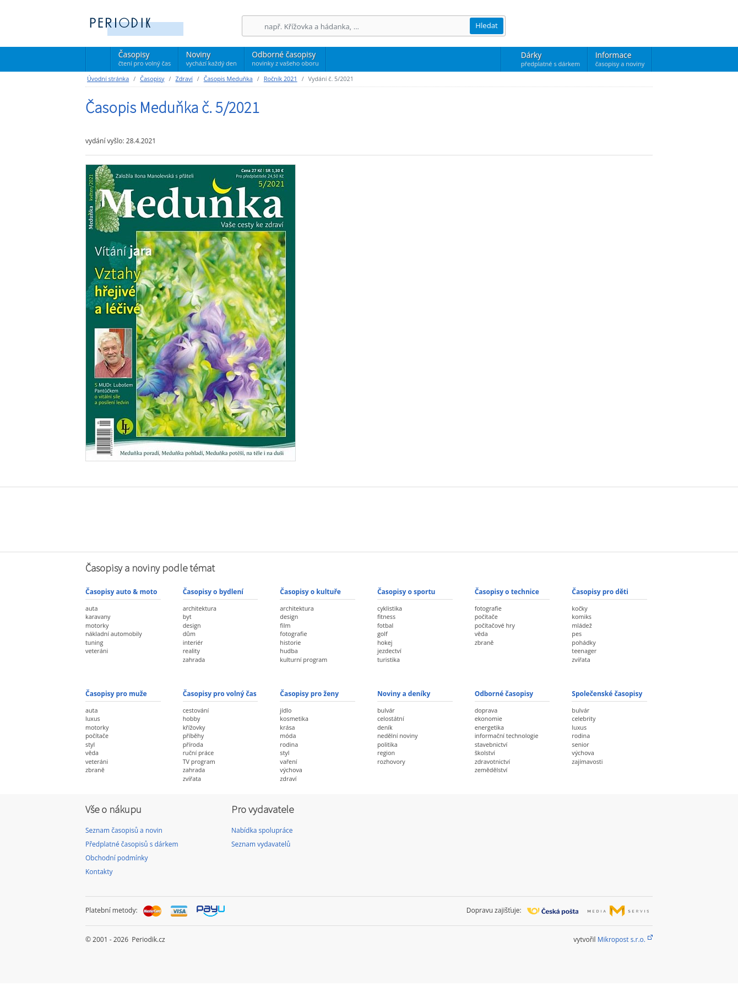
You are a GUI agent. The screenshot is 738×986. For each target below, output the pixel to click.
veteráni (96, 650)
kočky (579, 608)
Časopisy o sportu (406, 591)
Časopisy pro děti (600, 591)
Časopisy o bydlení (213, 591)
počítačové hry (495, 625)
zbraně (484, 642)
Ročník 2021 (280, 78)
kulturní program (303, 659)
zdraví (288, 778)
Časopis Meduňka (228, 78)
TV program (199, 761)
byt (187, 616)
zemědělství (491, 770)
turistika (388, 659)
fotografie (293, 633)
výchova (291, 770)
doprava (486, 710)
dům (189, 633)
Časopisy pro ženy (309, 693)
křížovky (194, 727)
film (285, 625)
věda (481, 633)
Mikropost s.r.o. (621, 939)
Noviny (211, 58)
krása (287, 727)
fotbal (385, 625)
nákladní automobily (113, 633)
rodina (289, 744)
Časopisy (144, 60)
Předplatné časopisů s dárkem (131, 844)
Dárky (550, 59)
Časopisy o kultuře (310, 591)
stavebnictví (491, 744)
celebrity (583, 718)
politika (387, 744)
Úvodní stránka (108, 78)
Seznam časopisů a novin (123, 830)
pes (577, 633)
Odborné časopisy (285, 58)
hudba (288, 650)
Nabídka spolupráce (262, 830)
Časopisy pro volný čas (220, 693)
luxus (92, 718)
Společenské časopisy (607, 693)
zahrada (194, 659)
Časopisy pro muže (116, 693)
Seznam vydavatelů (260, 844)
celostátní (390, 718)
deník (385, 727)
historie (290, 642)
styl (90, 744)
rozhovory (391, 761)
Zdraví (183, 78)
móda (288, 735)
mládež (582, 625)
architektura (199, 608)
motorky (96, 625)
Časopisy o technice (507, 591)
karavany (98, 616)
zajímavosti (587, 761)
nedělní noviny (397, 735)
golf (382, 633)
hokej (385, 642)
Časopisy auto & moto (121, 591)
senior (580, 744)
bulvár (386, 710)
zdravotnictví (492, 761)
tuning (94, 642)
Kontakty (98, 871)
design (192, 625)
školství (485, 752)
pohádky (583, 642)
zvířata (581, 659)
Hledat (486, 25)
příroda (193, 744)
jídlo (285, 710)
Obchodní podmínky (116, 858)
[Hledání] (366, 26)
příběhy (193, 735)
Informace (619, 59)
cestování (196, 710)
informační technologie (507, 735)
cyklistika (389, 608)
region (386, 752)
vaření (288, 761)
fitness (386, 616)
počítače (486, 616)
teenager (584, 650)
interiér (193, 642)
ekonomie (488, 718)
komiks (582, 616)
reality (191, 650)
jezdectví (389, 650)
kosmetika (294, 718)
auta (91, 608)
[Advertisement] (369, 518)
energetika (489, 727)
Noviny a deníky (403, 693)
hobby (191, 718)
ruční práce (198, 752)
